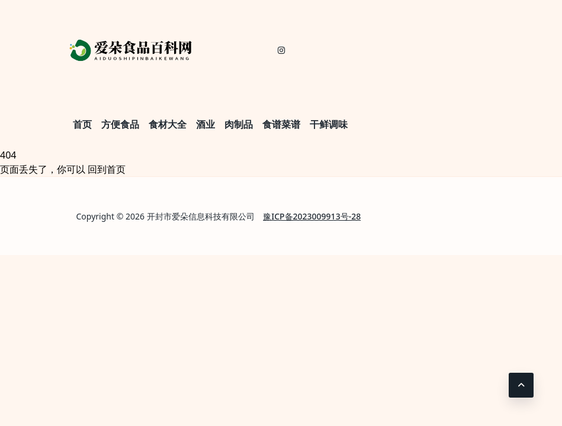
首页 (82, 124)
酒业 (205, 124)
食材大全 (168, 124)
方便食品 (120, 124)
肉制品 (238, 124)
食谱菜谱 (281, 124)
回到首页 (107, 169)
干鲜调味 (329, 124)
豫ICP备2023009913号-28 (312, 216)
